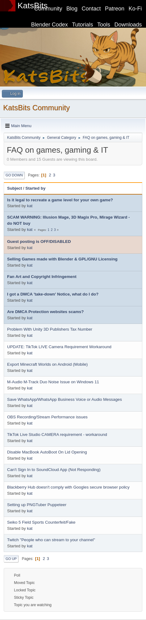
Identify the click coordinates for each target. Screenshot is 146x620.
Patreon (114, 9)
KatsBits (33, 5)
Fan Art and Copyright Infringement (42, 276)
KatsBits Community (36, 107)
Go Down (14, 175)
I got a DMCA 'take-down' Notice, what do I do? (52, 294)
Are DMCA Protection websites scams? (45, 311)
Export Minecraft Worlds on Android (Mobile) (47, 364)
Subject (14, 188)
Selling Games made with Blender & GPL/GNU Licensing (62, 259)
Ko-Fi (135, 9)
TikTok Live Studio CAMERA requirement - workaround (57, 434)
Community (48, 9)
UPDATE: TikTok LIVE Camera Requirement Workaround (59, 346)
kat (29, 205)
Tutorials (82, 25)
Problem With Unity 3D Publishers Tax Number (49, 329)
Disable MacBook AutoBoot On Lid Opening (47, 452)
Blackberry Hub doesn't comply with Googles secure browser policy (68, 487)
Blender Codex (49, 25)
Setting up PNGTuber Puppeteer (36, 504)
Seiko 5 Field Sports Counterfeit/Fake (41, 522)
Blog (71, 9)
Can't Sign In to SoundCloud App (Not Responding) (54, 469)
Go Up (11, 559)
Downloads (128, 25)
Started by (35, 188)
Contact (91, 9)
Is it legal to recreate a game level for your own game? (60, 200)
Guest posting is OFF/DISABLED (39, 241)
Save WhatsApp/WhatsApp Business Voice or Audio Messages (64, 399)
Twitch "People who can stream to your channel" (51, 539)
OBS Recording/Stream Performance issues (47, 417)
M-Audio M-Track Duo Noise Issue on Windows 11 (53, 382)
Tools (103, 25)
